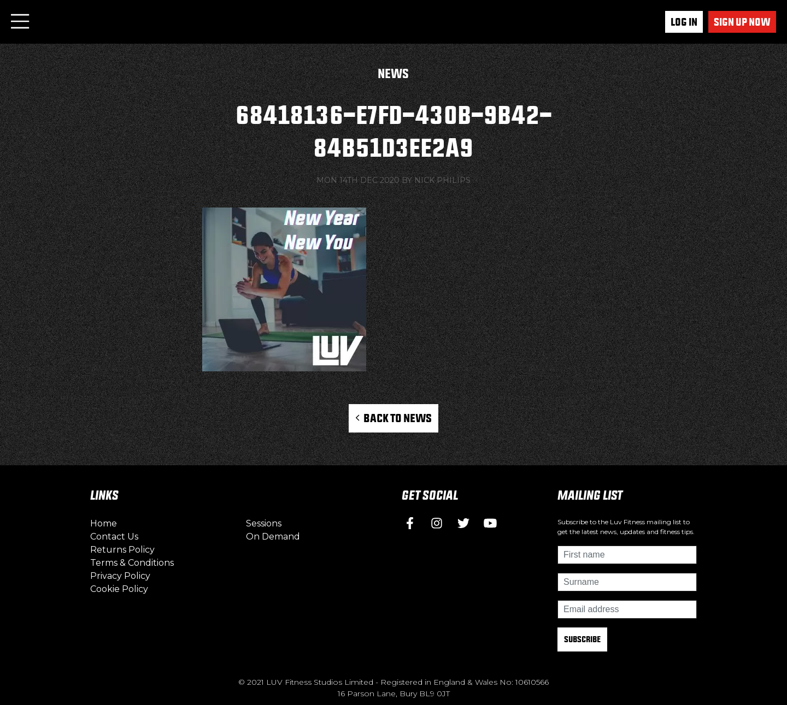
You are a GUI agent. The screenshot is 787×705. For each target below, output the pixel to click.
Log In (684, 21)
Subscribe (582, 639)
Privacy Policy (120, 576)
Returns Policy (122, 549)
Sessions (263, 523)
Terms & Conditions (132, 563)
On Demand (273, 536)
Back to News (393, 418)
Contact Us (114, 536)
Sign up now (742, 21)
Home (103, 523)
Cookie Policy (119, 589)
